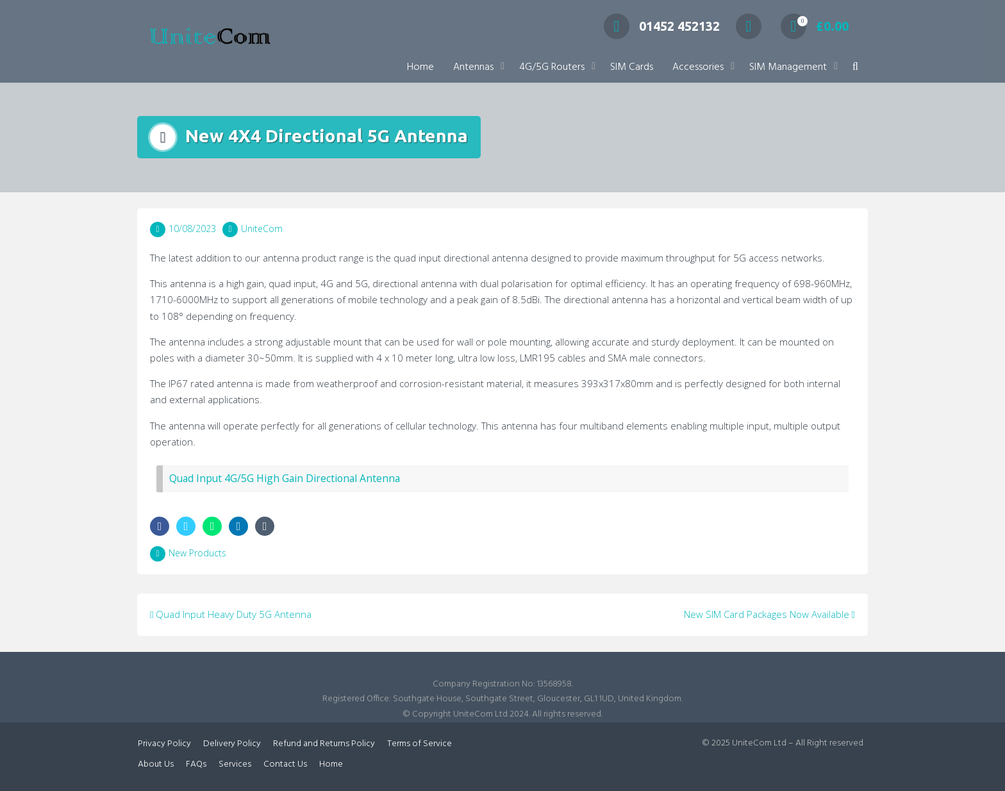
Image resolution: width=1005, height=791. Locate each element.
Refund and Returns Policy (324, 744)
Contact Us (285, 764)
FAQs (196, 764)
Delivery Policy (232, 744)
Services (235, 764)
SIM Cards (631, 67)
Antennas (473, 67)
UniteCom (262, 228)
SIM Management (788, 67)
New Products (197, 553)
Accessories (698, 67)
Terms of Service (419, 744)
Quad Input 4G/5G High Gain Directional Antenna (284, 478)
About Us (156, 764)
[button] (855, 68)
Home (420, 67)
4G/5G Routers (552, 67)
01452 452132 (662, 26)
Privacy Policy (164, 744)
